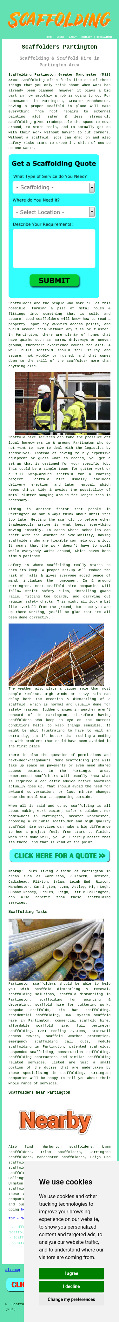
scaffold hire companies (73, 586)
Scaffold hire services (32, 437)
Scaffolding (20, 122)
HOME (49, 37)
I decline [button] (71, 1286)
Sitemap (12, 1270)
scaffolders (47, 319)
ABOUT (73, 37)
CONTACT (86, 37)
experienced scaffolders (33, 776)
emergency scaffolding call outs (49, 1041)
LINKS (60, 37)
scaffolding (99, 1057)
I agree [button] (71, 1273)
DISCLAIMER (104, 37)
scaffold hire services (32, 827)
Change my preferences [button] (71, 1299)
